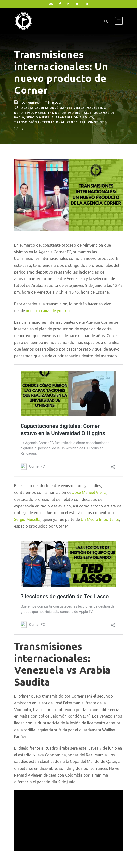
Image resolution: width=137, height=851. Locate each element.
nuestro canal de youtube (48, 310)
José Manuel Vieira (67, 107)
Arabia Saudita (34, 107)
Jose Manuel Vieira (89, 492)
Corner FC (30, 102)
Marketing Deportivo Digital (61, 112)
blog (56, 102)
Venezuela (76, 122)
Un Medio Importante (100, 519)
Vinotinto (97, 122)
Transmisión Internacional (39, 122)
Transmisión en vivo (74, 117)
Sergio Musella (40, 117)
